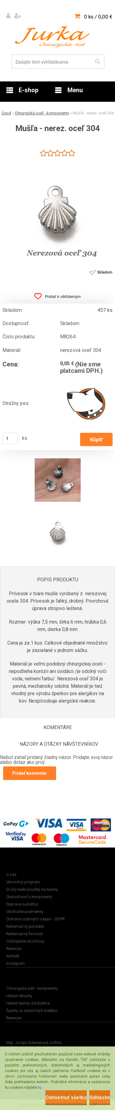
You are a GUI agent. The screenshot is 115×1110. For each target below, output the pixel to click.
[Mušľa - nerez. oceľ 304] (57, 161)
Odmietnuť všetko (66, 1097)
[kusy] (10, 438)
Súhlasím (99, 1097)
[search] (97, 62)
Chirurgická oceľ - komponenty (42, 113)
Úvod (6, 113)
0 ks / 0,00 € (98, 17)
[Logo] (54, 36)
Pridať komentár (29, 773)
